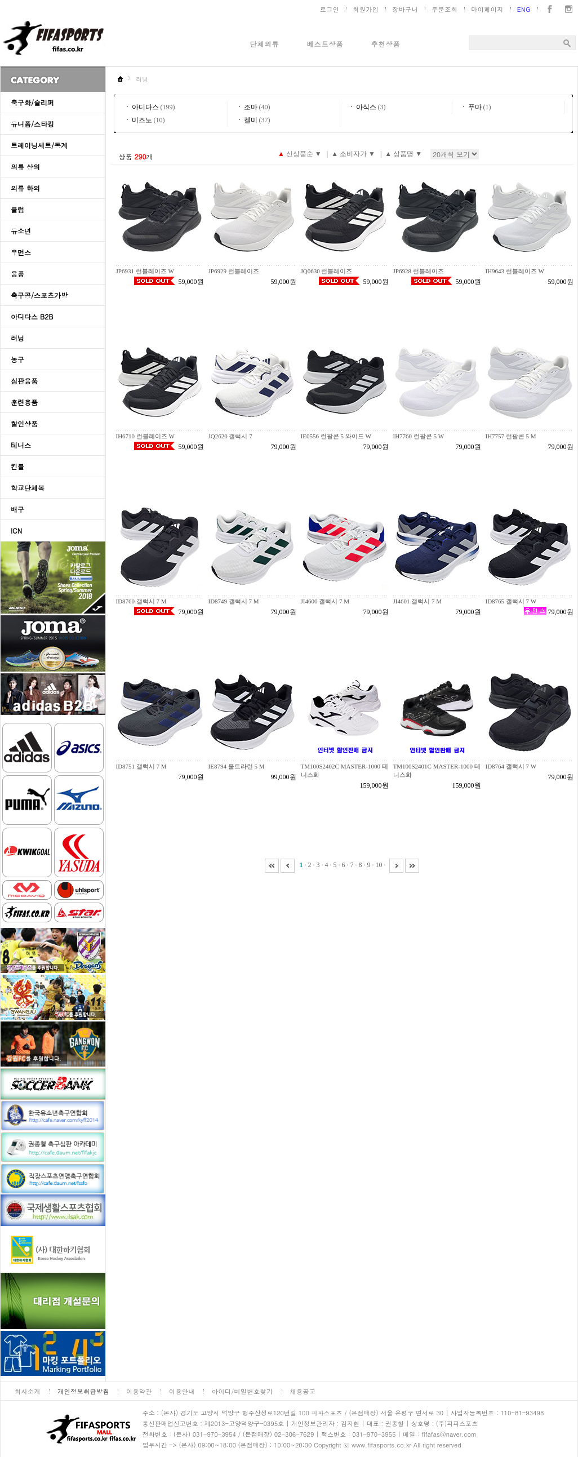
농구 (17, 359)
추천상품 (386, 43)
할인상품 (24, 423)
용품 (17, 273)
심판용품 (24, 380)
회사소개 (28, 1391)
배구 (17, 509)
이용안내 (182, 1391)
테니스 (21, 445)
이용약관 (139, 1391)
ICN (16, 530)
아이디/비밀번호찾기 (242, 1391)
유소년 (21, 231)
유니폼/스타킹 (32, 123)
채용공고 (303, 1391)
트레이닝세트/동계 (39, 145)
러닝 (17, 338)
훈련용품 (24, 402)
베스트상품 (325, 43)
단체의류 (264, 43)
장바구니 (405, 9)
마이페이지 (487, 9)
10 (379, 865)
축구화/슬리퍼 (32, 102)
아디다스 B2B (32, 316)
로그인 (330, 9)
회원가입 (366, 9)
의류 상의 (25, 166)
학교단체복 (28, 487)
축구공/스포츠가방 (39, 295)
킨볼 (17, 466)
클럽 (17, 209)
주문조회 (444, 9)
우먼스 (21, 252)
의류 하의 (25, 188)
